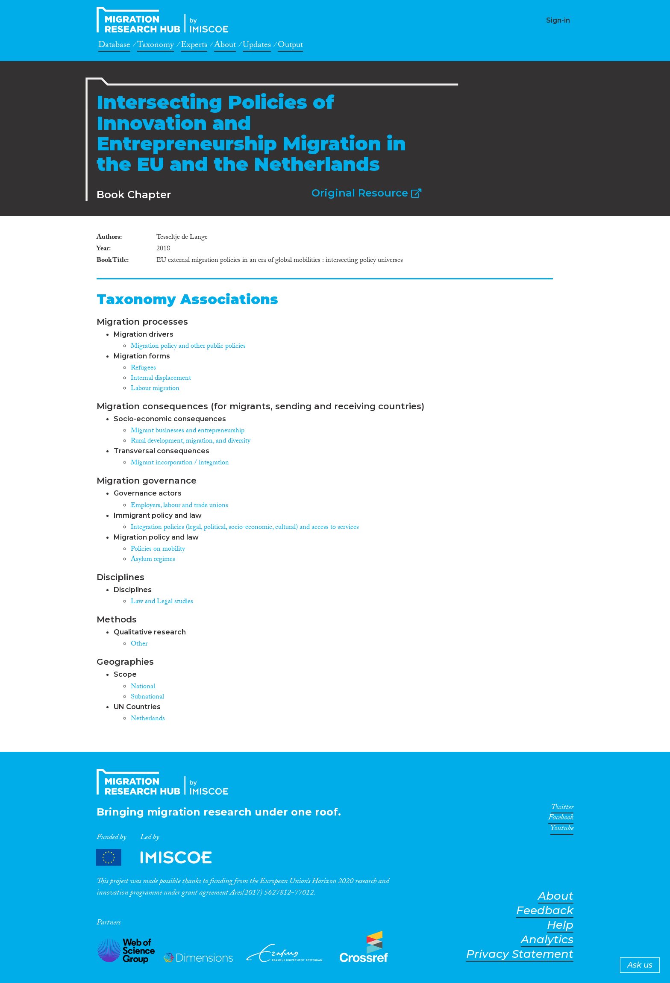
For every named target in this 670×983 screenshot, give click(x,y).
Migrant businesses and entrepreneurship (187, 431)
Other (139, 644)
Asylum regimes (153, 560)
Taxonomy (155, 46)
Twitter (562, 809)
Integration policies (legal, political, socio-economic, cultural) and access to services (245, 528)
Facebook (560, 819)
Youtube (561, 830)
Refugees (143, 368)
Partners (161, 857)
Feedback (544, 910)
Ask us (639, 965)
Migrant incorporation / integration (180, 463)
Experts (194, 46)
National (143, 687)
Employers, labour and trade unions (179, 506)
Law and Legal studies (162, 602)
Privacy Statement (519, 954)
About (225, 46)
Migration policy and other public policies (188, 346)
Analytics (547, 939)
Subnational (147, 697)
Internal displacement (161, 378)
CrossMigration (165, 19)
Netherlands (148, 719)
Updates (257, 46)
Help (560, 925)
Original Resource (366, 193)
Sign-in (558, 20)
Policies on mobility (158, 549)
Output (290, 46)
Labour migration (155, 389)
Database (114, 46)
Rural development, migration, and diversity (190, 441)
